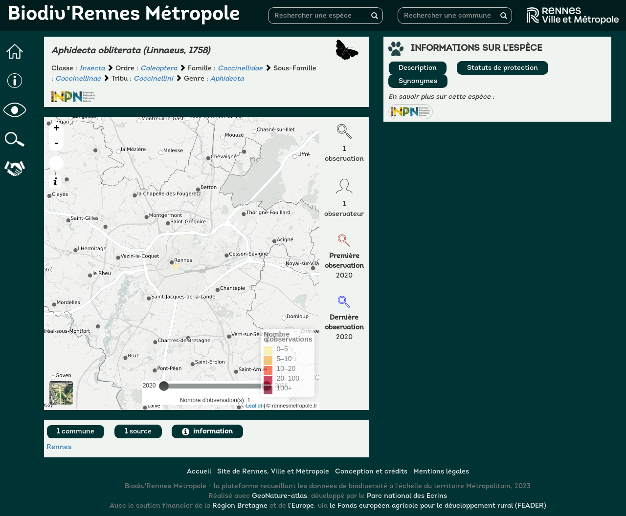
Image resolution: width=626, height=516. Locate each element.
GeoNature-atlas (279, 496)
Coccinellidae (240, 68)
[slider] (164, 386)
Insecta (92, 68)
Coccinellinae (78, 79)
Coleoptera (158, 68)
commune (75, 431)
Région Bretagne (240, 506)
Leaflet (254, 405)
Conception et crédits (371, 471)
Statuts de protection (502, 68)
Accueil (199, 471)
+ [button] (56, 129)
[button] (410, 111)
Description (418, 68)
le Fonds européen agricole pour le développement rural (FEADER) (438, 506)
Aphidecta (227, 79)
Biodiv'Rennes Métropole (123, 14)
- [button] (56, 143)
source (138, 431)
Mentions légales (441, 471)
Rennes (58, 447)
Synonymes (418, 81)
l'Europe (301, 506)
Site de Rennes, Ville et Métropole (273, 471)
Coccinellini (153, 79)
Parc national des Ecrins (407, 496)
